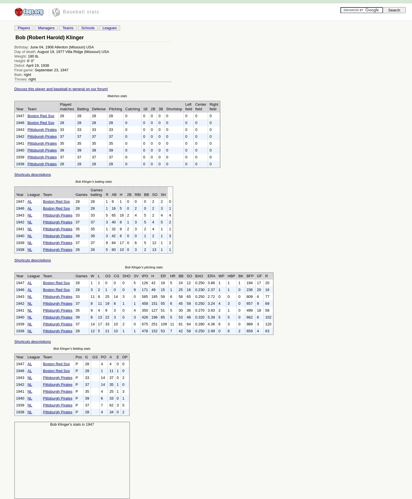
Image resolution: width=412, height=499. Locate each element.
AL (29, 201)
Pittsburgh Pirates (42, 129)
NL (29, 215)
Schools (87, 28)
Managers (46, 28)
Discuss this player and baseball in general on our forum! (61, 89)
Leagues (109, 28)
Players (24, 28)
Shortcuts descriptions (32, 174)
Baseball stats (81, 11)
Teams (67, 28)
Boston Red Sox (40, 116)
